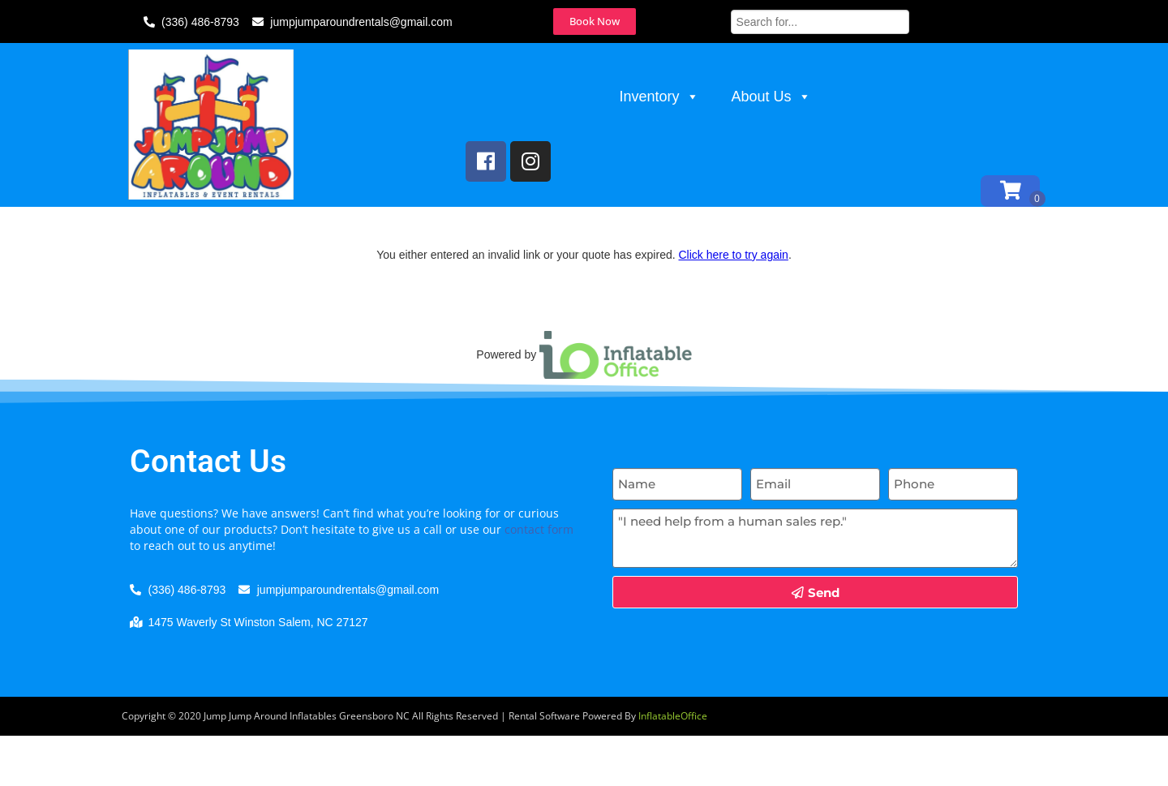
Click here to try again (733, 305)
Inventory (659, 96)
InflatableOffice (672, 766)
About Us (771, 96)
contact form (539, 579)
